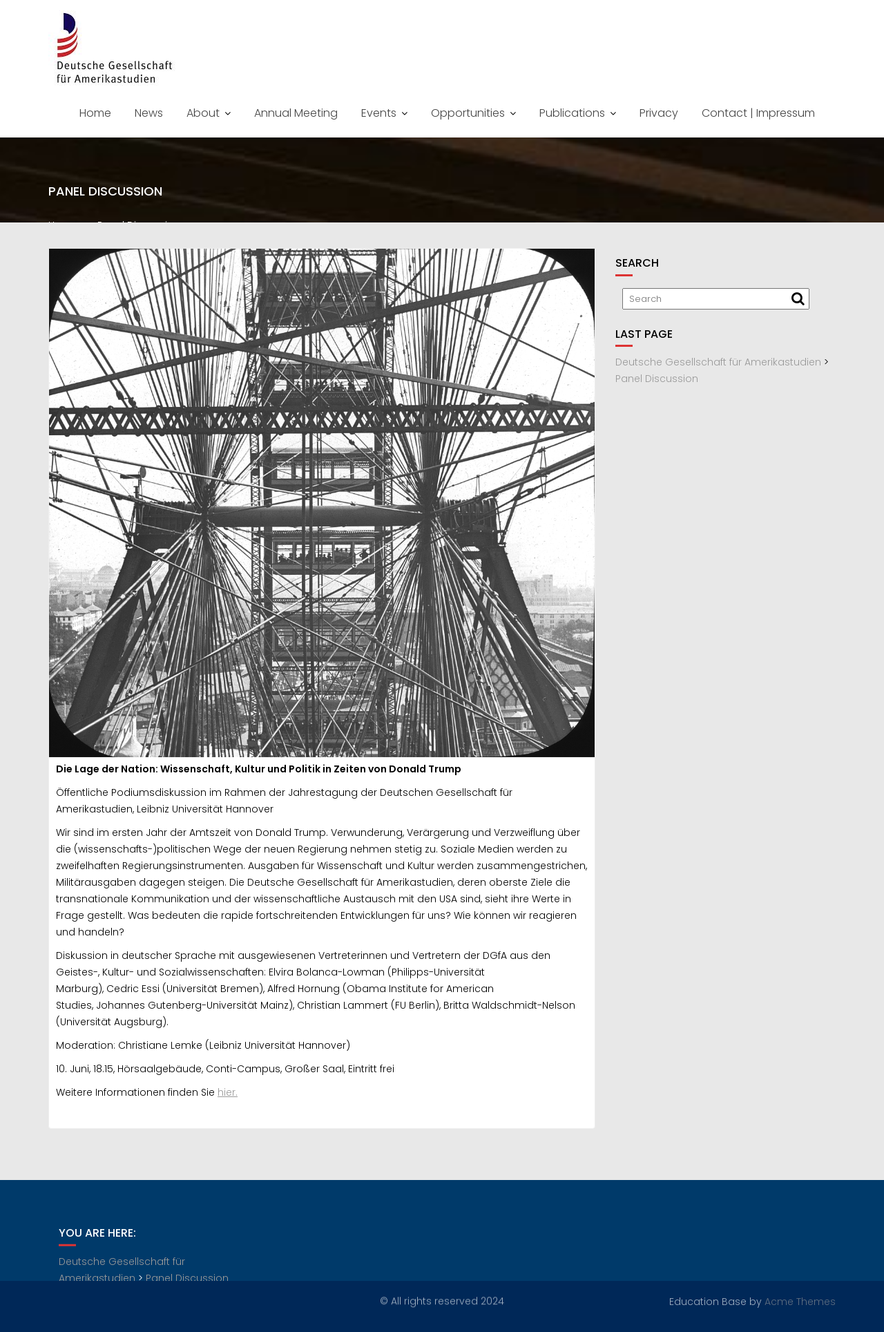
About (203, 113)
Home (95, 113)
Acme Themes (800, 1301)
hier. (228, 1095)
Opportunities (468, 113)
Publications (572, 113)
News (149, 113)
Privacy (659, 113)
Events (378, 113)
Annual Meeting (296, 113)
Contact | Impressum (758, 113)
